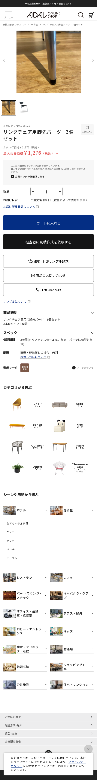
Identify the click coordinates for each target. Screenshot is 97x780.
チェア (11, 532)
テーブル (12, 558)
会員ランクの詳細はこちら (30, 176)
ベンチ (11, 549)
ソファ (11, 540)
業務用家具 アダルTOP (15, 24)
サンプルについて (15, 302)
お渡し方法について (33, 357)
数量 (6, 191)
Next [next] (93, 60)
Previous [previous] (3, 60)
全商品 (34, 24)
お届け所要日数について (19, 206)
